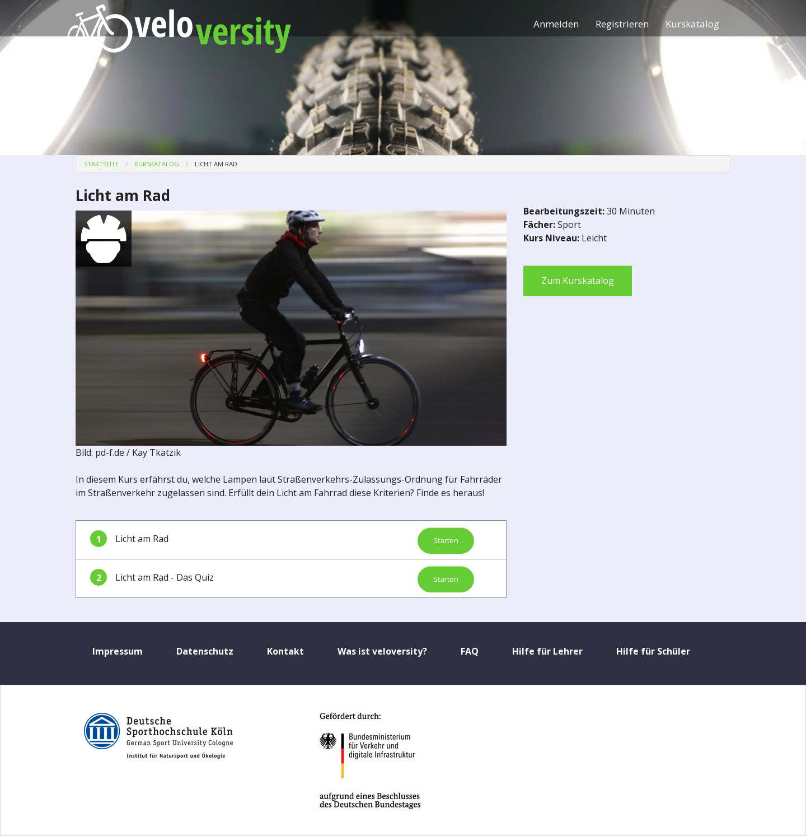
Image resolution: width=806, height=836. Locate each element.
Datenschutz (204, 651)
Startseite (101, 164)
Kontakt (285, 651)
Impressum (117, 651)
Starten (445, 540)
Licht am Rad (216, 164)
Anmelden (556, 23)
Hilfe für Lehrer (547, 651)
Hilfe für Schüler (653, 651)
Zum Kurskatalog (577, 280)
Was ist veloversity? (382, 651)
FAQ (470, 651)
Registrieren (622, 23)
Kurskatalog (692, 23)
